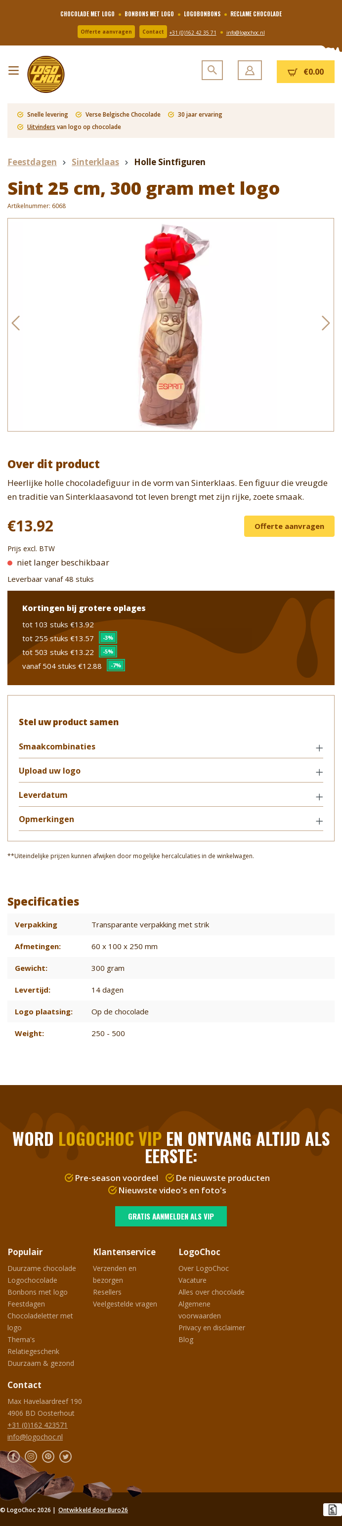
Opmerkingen (47, 821)
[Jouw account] (250, 70)
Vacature (192, 1280)
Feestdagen (26, 1303)
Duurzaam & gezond (40, 1363)
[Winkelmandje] (306, 71)
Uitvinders (41, 127)
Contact (153, 31)
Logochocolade (32, 1280)
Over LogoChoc (203, 1268)
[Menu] (13, 68)
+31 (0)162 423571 (37, 1425)
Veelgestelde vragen (125, 1303)
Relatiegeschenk (33, 1351)
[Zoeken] (212, 70)
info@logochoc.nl (245, 32)
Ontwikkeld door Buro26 (93, 1510)
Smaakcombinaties (58, 747)
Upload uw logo (51, 772)
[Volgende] (326, 325)
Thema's (21, 1339)
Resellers (107, 1292)
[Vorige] (15, 325)
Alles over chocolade (211, 1292)
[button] (171, 748)
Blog (185, 1339)
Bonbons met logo (37, 1292)
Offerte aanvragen (106, 31)
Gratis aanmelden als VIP (171, 1216)
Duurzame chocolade (41, 1268)
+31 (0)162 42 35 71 (193, 32)
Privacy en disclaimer (211, 1327)
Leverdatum (44, 796)
